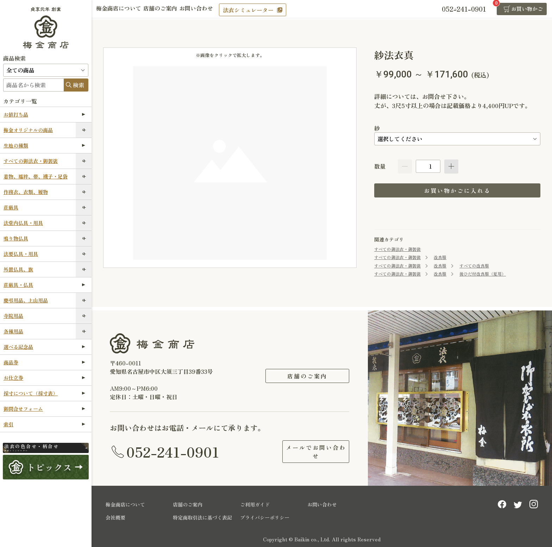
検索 (78, 85)
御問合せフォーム (44, 408)
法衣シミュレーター (263, 10)
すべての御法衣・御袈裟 (31, 160)
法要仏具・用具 (21, 253)
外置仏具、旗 (18, 269)
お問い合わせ (208, 9)
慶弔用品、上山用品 (26, 300)
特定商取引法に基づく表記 (202, 516)
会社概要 (115, 516)
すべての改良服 (474, 266)
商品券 (44, 362)
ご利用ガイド (255, 503)
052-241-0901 (172, 451)
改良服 (440, 257)
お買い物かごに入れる (457, 190)
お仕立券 (44, 377)
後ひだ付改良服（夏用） (482, 274)
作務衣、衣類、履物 (26, 191)
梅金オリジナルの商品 (28, 129)
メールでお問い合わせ (307, 451)
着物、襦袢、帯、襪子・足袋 (36, 176)
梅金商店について (121, 9)
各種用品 (13, 331)
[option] (230, 163)
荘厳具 (11, 207)
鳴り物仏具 (16, 238)
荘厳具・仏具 (44, 284)
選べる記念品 (44, 346)
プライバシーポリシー (264, 516)
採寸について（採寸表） (44, 393)
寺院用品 (13, 315)
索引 (44, 424)
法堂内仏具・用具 (23, 222)
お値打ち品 (44, 114)
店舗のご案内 (167, 9)
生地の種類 (44, 145)
